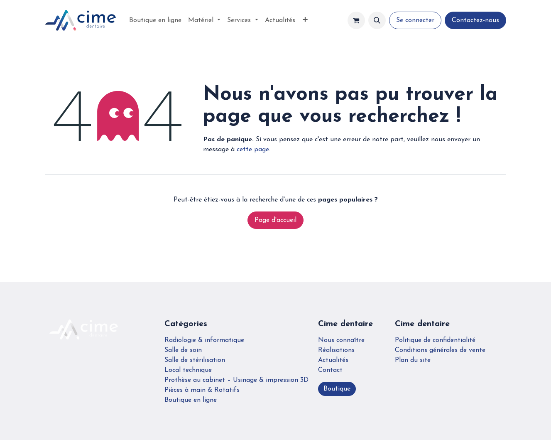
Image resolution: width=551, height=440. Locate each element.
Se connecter (415, 20)
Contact (330, 370)
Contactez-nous (475, 20)
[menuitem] (155, 20)
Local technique (188, 370)
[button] (377, 20)
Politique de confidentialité (435, 340)
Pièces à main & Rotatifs (202, 390)
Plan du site (413, 360)
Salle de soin (183, 350)
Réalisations (336, 350)
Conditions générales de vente (440, 350)
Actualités (333, 360)
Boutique (336, 389)
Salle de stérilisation (194, 360)
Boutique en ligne (190, 400)
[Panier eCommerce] (356, 20)
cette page (253, 149)
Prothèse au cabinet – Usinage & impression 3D (236, 380)
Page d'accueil (275, 220)
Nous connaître (341, 340)
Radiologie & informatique (204, 340)
